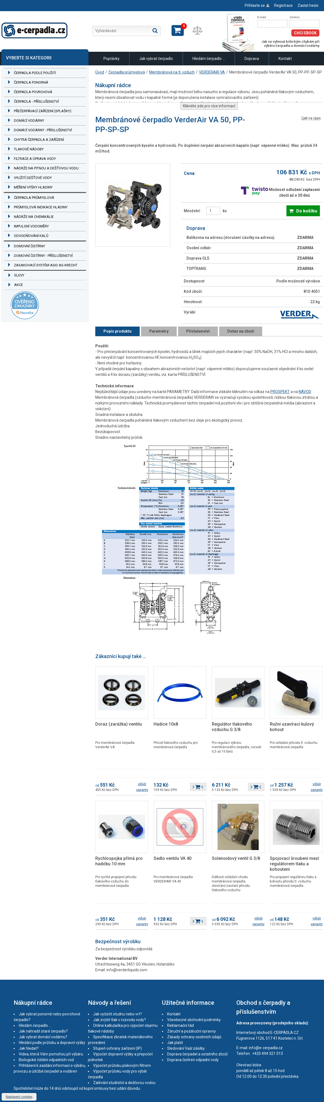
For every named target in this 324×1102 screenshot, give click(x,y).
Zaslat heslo (308, 5)
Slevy (19, 275)
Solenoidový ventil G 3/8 (236, 858)
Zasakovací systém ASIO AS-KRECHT (45, 265)
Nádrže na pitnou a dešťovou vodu (46, 168)
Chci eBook (305, 33)
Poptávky (111, 58)
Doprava (251, 58)
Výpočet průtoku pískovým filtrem (122, 1065)
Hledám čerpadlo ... (208, 58)
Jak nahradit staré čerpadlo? (43, 1031)
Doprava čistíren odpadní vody (193, 1060)
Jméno (294, 17)
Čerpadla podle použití (35, 73)
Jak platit (175, 1042)
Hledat (155, 30)
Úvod (99, 72)
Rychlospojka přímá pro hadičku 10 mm (119, 861)
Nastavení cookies (19, 1097)
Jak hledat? (29, 1048)
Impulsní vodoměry (31, 226)
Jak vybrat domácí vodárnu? (43, 1037)
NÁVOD (305, 391)
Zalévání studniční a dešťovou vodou (124, 1082)
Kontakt (285, 58)
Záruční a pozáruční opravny (191, 1031)
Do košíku (306, 211)
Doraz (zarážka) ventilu (118, 724)
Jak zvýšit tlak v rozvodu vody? (119, 1020)
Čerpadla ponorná (31, 82)
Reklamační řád (180, 1025)
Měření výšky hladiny (33, 187)
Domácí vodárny (29, 120)
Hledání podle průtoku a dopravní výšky (52, 1042)
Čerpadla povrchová (33, 92)
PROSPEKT (280, 391)
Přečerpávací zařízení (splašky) (42, 111)
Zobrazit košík (178, 30)
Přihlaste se (255, 5)
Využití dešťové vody (33, 178)
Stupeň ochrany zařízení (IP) (117, 1048)
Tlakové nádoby (29, 149)
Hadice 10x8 (166, 724)
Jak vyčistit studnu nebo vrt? (117, 1014)
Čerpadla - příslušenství (36, 101)
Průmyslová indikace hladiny (41, 207)
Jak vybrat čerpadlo (156, 58)
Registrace (283, 5)
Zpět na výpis (311, 118)
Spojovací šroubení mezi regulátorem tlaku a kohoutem (294, 864)
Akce (18, 285)
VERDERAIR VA (212, 72)
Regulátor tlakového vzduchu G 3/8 (232, 727)
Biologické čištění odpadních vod (46, 1060)
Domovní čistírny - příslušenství (43, 256)
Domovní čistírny (29, 246)
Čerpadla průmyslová (34, 198)
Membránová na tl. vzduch (172, 72)
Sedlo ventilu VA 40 (172, 858)
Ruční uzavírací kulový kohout (292, 727)
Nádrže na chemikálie (34, 217)
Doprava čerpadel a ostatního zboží (197, 1054)
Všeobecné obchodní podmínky (194, 1020)
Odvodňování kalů (31, 236)
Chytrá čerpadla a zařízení (39, 140)
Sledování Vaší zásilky (186, 1048)
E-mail (261, 17)
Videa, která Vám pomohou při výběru (51, 1054)
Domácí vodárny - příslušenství (43, 130)
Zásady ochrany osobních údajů (194, 1037)
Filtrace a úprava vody (35, 159)
